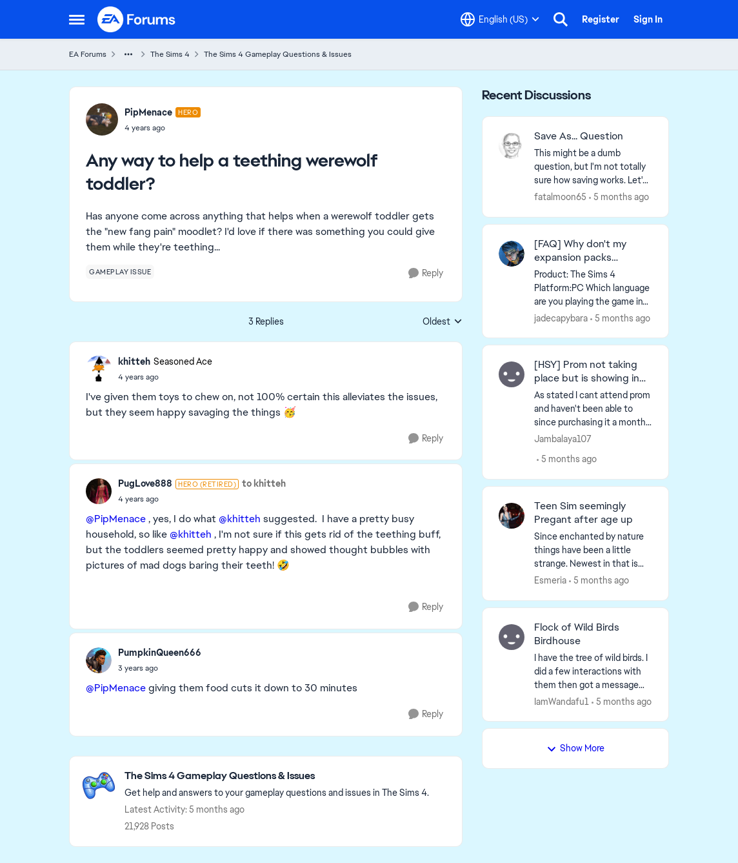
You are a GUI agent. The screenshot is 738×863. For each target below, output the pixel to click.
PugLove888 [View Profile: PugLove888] (145, 483)
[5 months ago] (619, 197)
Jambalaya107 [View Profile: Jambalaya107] (563, 439)
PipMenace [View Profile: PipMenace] (148, 112)
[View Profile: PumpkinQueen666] (99, 660)
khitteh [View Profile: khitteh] (134, 361)
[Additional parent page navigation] (128, 54)
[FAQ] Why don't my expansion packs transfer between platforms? (580, 251)
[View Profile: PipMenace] (102, 119)
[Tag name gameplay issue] (120, 272)
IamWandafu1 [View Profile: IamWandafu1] (561, 701)
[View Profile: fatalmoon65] (511, 146)
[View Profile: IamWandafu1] (511, 637)
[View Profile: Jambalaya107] (511, 374)
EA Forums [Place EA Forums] (87, 54)
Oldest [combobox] (443, 322)
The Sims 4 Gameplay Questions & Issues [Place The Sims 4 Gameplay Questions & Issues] (278, 54)
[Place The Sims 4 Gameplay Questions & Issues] (277, 776)
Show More (575, 748)
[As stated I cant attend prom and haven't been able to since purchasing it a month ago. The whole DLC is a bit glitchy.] (593, 409)
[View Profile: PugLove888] (99, 491)
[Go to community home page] (136, 19)
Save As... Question (578, 136)
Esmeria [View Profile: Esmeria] (550, 580)
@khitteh (240, 518)
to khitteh (264, 483)
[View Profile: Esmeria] (511, 516)
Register (600, 19)
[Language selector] (500, 19)
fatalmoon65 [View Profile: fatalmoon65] (560, 197)
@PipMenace (116, 518)
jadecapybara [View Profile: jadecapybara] (561, 317)
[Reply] (426, 273)
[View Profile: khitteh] (99, 368)
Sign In (648, 19)
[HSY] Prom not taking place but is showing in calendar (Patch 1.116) (586, 371)
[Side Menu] (77, 19)
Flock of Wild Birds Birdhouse (576, 634)
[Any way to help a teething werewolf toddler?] (165, 377)
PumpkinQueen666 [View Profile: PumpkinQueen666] (159, 652)
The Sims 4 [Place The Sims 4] (170, 54)
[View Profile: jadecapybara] (511, 254)
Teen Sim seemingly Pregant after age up (583, 513)
